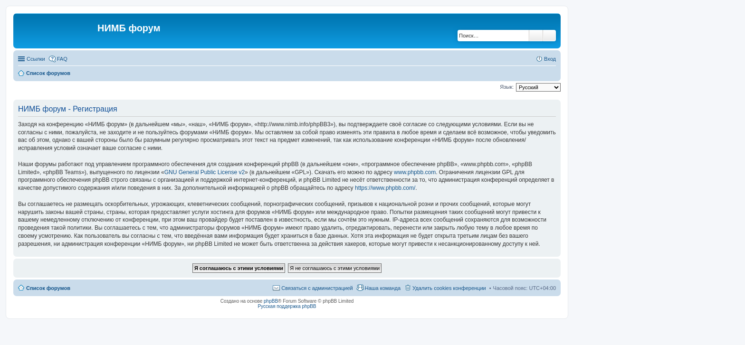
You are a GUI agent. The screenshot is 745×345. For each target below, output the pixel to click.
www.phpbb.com (415, 172)
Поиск (536, 35)
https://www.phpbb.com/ (385, 188)
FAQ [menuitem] (62, 59)
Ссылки (36, 59)
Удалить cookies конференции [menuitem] (449, 288)
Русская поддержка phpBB (287, 306)
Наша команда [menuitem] (383, 288)
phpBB (271, 301)
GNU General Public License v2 (204, 172)
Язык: (507, 87)
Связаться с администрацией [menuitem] (317, 288)
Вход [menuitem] (550, 59)
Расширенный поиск (549, 35)
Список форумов (48, 288)
